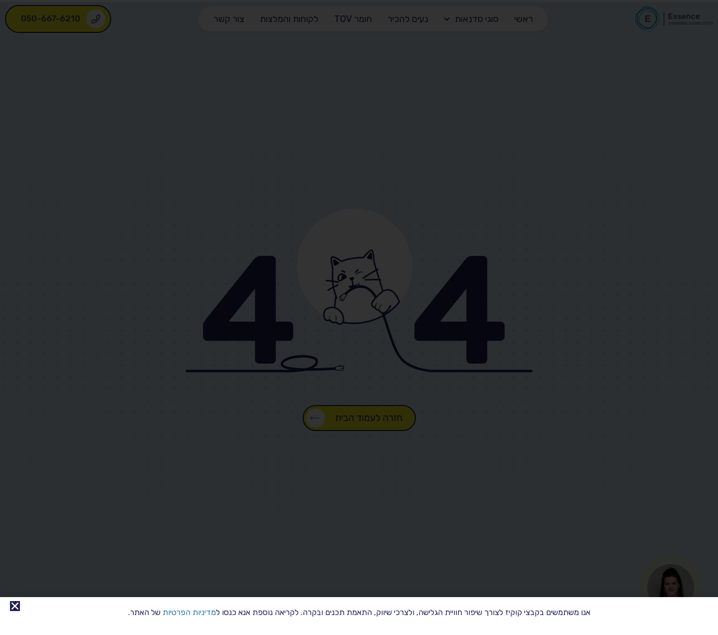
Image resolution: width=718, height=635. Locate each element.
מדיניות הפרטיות (189, 612)
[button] (15, 606)
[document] (359, 317)
